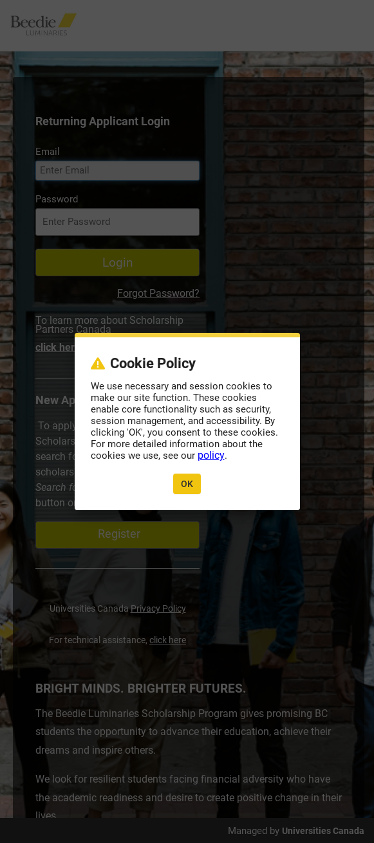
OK (187, 484)
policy (211, 455)
